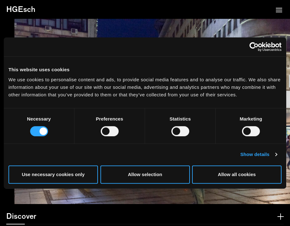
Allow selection (145, 174)
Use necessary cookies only (53, 174)
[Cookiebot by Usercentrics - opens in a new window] (254, 46)
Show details (255, 154)
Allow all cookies (237, 174)
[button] (279, 10)
